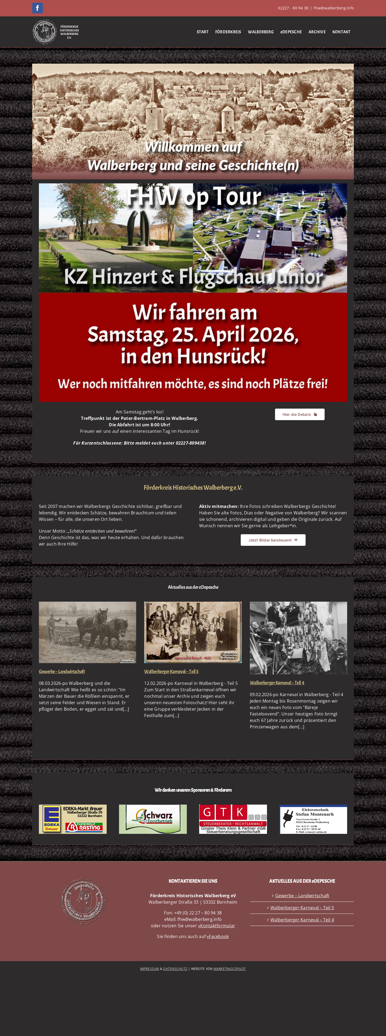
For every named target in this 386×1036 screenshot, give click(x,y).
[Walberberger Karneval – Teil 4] (298, 638)
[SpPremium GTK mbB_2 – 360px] (233, 807)
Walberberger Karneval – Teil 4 (277, 683)
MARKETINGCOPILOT (230, 968)
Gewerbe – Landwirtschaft (62, 671)
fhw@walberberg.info (334, 7)
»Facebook (218, 936)
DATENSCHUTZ (175, 968)
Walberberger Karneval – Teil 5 (171, 671)
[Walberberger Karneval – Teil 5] (193, 632)
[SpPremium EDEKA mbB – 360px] (73, 807)
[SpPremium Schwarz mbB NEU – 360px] (153, 807)
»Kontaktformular (216, 926)
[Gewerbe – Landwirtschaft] (87, 632)
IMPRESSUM (149, 968)
